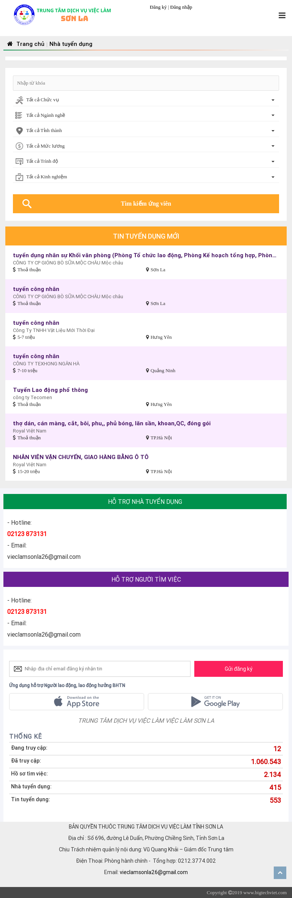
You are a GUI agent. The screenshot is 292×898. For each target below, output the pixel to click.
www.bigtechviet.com (265, 892)
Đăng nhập (181, 7)
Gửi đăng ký (238, 668)
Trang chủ (24, 43)
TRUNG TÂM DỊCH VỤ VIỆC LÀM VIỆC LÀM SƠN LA (146, 720)
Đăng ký (159, 7)
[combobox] (146, 100)
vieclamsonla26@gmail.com (154, 872)
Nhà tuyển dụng (70, 43)
